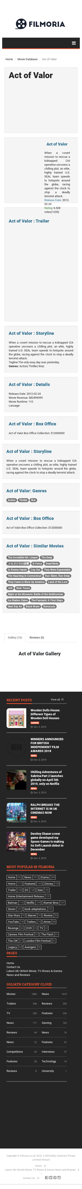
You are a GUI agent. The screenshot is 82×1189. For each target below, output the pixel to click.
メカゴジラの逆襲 (18, 563)
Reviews (47, 1003)
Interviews (48, 1051)
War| (41, 366)
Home (9, 59)
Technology (49, 1061)
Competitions (15, 1051)
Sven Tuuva (23, 588)
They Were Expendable (57, 569)
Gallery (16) (15, 637)
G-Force (37, 563)
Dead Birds (52, 563)
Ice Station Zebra (18, 600)
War (33, 500)
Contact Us (13, 967)
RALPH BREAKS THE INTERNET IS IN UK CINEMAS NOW (45, 808)
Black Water (33, 606)
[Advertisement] (39, 1113)
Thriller (23, 500)
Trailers (11, 1003)
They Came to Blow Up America (26, 582)
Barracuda (49, 606)
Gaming (35, 723)
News (34, 756)
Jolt (10, 588)
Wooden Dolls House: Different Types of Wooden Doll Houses (45, 714)
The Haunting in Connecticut (24, 575)
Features (47, 1013)
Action (12, 500)
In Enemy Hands (17, 569)
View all (55, 699)
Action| (23, 366)
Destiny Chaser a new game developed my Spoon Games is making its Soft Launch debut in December (47, 841)
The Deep (46, 557)
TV (8, 1013)
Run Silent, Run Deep (57, 575)
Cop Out (35, 569)
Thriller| (33, 366)
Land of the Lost (57, 582)
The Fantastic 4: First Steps (47, 600)
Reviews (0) (37, 637)
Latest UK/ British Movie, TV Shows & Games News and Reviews (40, 1169)
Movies (11, 994)
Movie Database (27, 59)
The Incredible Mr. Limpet (23, 557)
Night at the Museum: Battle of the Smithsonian (35, 594)
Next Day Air (15, 606)
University (48, 1071)
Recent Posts (19, 700)
